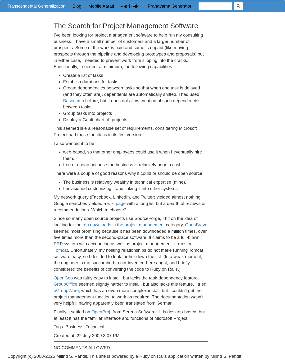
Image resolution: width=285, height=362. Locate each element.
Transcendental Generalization (36, 6)
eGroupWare (66, 290)
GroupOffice (65, 284)
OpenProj (100, 311)
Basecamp (73, 100)
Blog (76, 6)
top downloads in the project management (124, 224)
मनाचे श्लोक (130, 6)
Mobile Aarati (101, 6)
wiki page (116, 203)
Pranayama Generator (169, 6)
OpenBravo (196, 224)
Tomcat (61, 250)
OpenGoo (63, 277)
